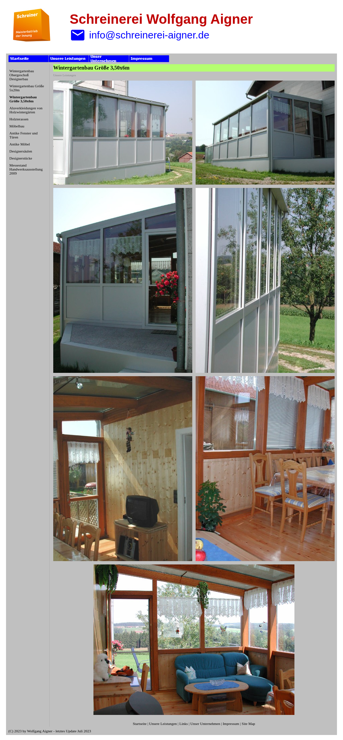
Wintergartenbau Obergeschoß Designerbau (21, 75)
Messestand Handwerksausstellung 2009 (26, 169)
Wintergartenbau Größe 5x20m (26, 88)
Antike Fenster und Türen (23, 135)
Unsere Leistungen (163, 724)
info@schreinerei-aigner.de (139, 35)
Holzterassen (18, 119)
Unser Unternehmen (205, 724)
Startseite (139, 724)
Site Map (248, 724)
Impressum (231, 724)
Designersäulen (20, 151)
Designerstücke (20, 158)
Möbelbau (16, 126)
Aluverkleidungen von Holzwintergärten (26, 110)
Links (184, 724)
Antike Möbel (19, 144)
